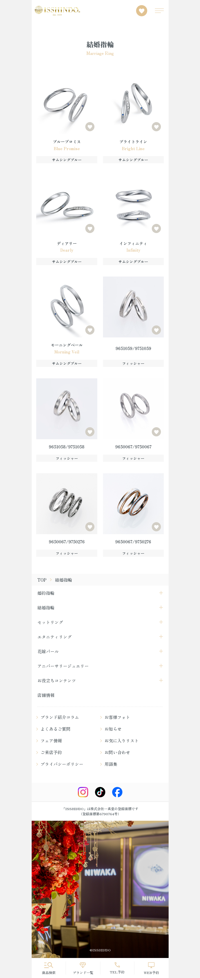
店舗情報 (45, 695)
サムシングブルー (67, 159)
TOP (42, 580)
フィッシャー (133, 363)
